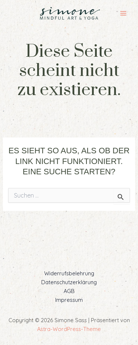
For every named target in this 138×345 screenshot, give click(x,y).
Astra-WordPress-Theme (69, 328)
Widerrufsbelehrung (69, 273)
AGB (69, 291)
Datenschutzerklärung (69, 282)
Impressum (69, 299)
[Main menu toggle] (123, 13)
